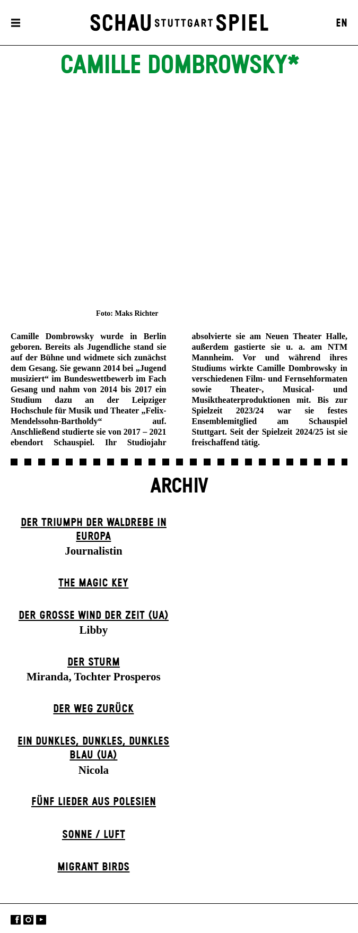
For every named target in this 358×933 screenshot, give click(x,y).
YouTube (41, 919)
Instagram (28, 919)
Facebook (16, 919)
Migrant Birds (93, 867)
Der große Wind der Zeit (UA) (94, 615)
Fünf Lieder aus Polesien (93, 802)
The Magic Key (93, 583)
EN (341, 23)
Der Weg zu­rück (93, 709)
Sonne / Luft (93, 835)
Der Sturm (93, 662)
